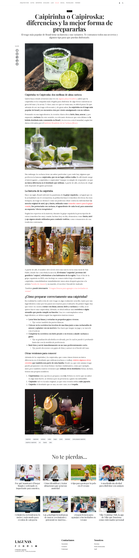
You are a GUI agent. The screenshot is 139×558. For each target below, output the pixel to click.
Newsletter (64, 544)
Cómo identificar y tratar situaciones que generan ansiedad (55, 486)
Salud (57, 2)
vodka (49, 439)
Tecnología (70, 2)
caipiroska (35, 439)
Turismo (77, 2)
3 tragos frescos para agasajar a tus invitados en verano (83, 517)
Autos (32, 2)
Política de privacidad (30, 551)
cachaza (43, 439)
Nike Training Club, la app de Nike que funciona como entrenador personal (111, 517)
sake (50, 442)
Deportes (39, 2)
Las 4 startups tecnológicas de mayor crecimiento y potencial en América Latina (55, 518)
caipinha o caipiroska (31, 442)
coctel (60, 439)
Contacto (64, 546)
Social (62, 2)
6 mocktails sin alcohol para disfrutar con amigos (111, 484)
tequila (45, 442)
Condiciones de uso (19, 551)
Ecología (46, 2)
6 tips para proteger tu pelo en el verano (83, 484)
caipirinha (28, 439)
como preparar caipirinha (79, 439)
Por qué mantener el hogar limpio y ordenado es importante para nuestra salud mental (27, 487)
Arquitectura (24, 2)
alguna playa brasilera (67, 99)
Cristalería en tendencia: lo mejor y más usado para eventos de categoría (27, 517)
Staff (95, 549)
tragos (55, 439)
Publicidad (64, 549)
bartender (67, 439)
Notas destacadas (99, 546)
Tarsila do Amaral (38, 284)
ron (40, 442)
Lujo (52, 2)
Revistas (96, 544)
